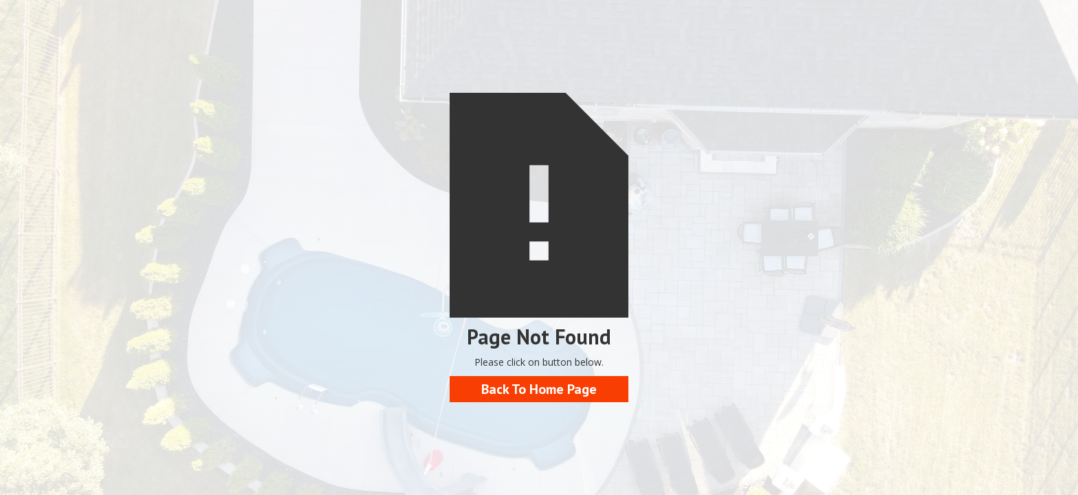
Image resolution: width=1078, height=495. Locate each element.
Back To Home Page (539, 389)
